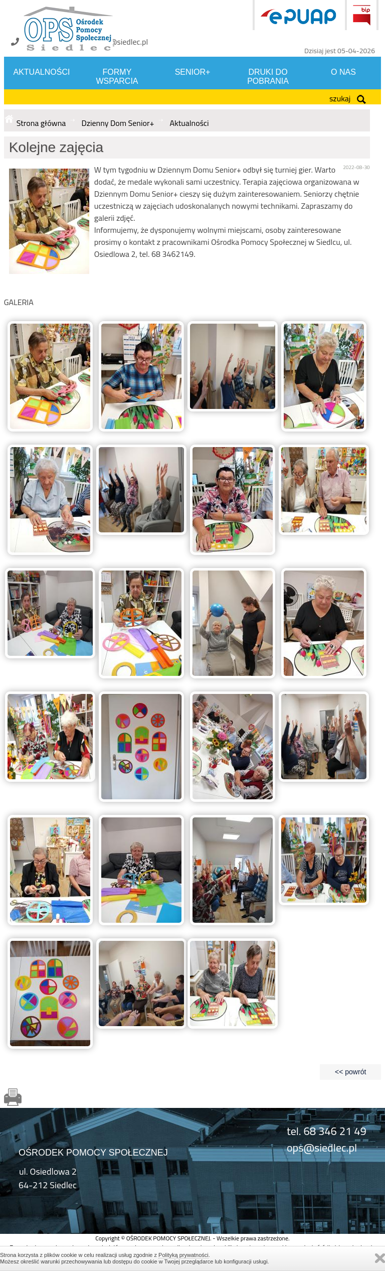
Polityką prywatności (183, 1255)
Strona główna (41, 123)
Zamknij (380, 1258)
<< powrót (350, 1072)
